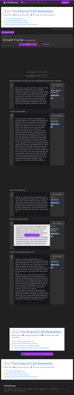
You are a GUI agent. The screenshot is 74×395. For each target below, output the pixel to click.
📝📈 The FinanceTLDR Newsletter (28, 11)
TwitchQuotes (11, 2)
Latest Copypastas (8, 388)
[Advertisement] (37, 59)
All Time (43, 76)
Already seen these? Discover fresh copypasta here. (37, 354)
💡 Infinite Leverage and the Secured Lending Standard (20, 24)
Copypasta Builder (43, 388)
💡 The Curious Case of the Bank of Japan (16, 22)
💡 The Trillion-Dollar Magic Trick (13, 18)
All (28, 44)
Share (57, 95)
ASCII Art (33, 2)
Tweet (53, 95)
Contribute (65, 2)
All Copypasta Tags (7, 32)
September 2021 (54, 118)
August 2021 (53, 197)
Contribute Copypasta (53, 388)
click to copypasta (57, 85)
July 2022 (52, 88)
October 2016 (53, 259)
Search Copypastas (28, 388)
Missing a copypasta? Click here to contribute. (37, 72)
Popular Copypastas (18, 388)
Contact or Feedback (64, 388)
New (32, 76)
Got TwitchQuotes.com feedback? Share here (62, 29)
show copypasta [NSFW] (32, 235)
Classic (24, 2)
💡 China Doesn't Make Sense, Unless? (15, 20)
